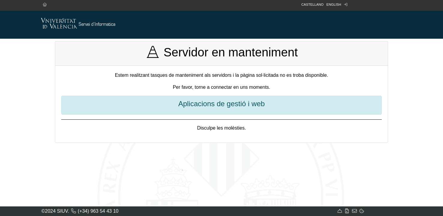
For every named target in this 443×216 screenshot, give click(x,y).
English (333, 4)
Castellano (312, 4)
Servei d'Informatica (97, 24)
